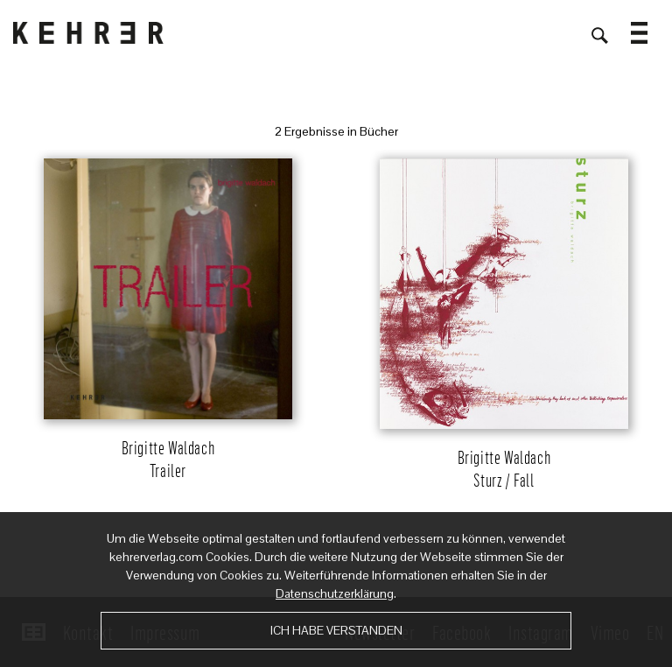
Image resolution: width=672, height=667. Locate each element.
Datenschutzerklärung (335, 593)
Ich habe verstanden (336, 630)
